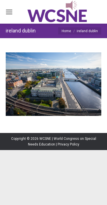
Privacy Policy (68, 144)
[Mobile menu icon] (9, 12)
